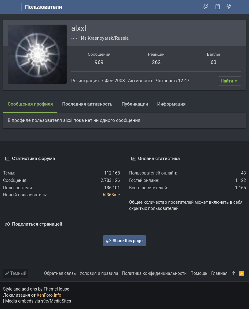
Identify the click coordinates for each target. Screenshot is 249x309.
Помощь (199, 273)
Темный (15, 273)
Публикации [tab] (135, 104)
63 (213, 62)
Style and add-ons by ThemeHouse (36, 289)
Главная (219, 273)
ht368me (111, 194)
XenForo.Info (49, 295)
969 (99, 62)
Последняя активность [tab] (87, 104)
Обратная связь (60, 273)
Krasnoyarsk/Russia (108, 38)
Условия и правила (99, 273)
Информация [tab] (171, 104)
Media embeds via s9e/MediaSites (38, 301)
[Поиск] (240, 7)
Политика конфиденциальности (154, 273)
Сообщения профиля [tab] (30, 104)
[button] (9, 7)
